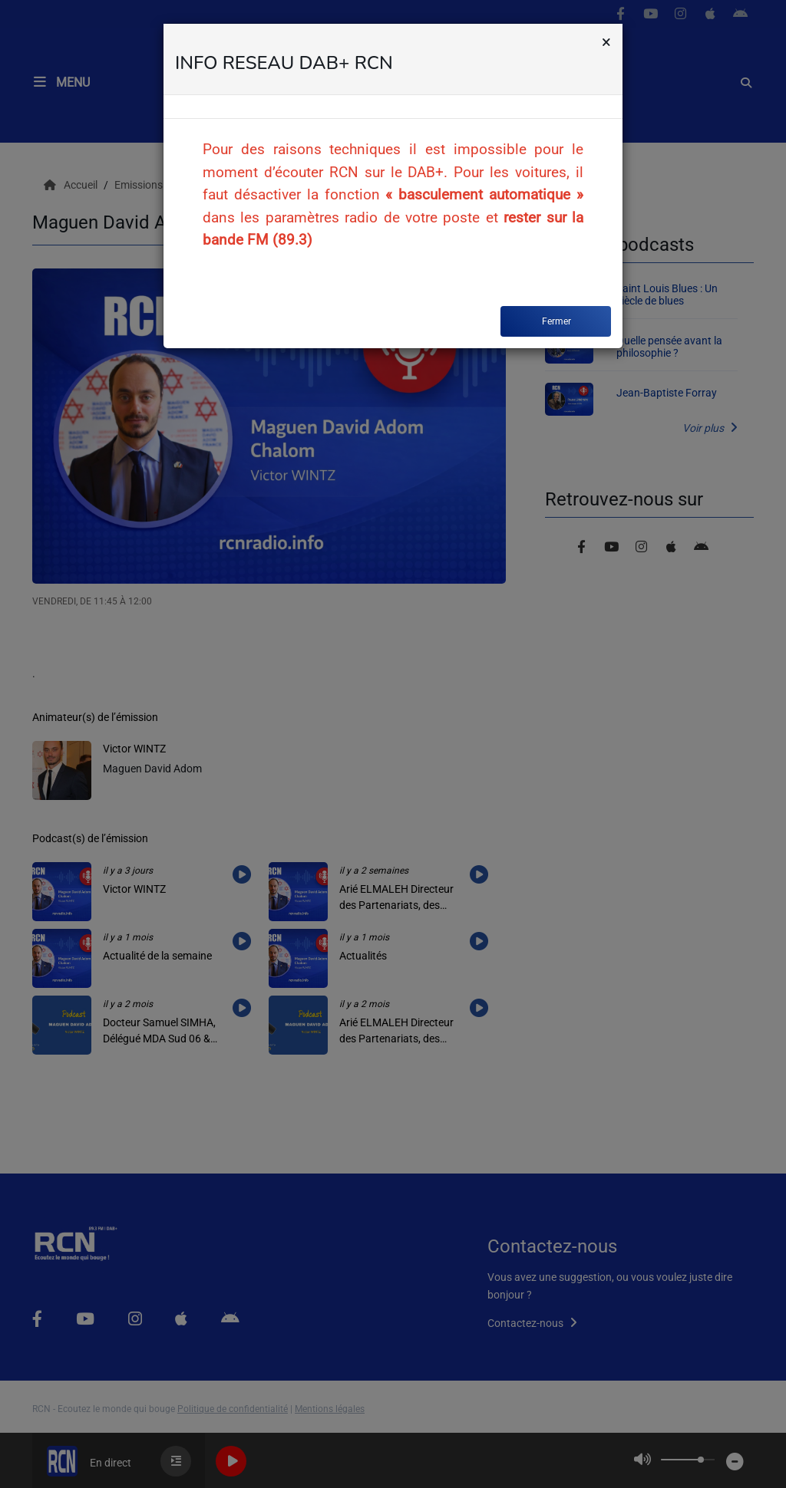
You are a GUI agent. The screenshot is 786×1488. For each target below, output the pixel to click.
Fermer (556, 321)
